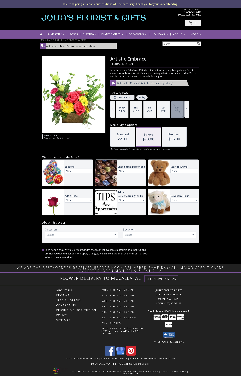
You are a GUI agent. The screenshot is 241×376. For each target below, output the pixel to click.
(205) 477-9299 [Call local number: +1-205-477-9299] (193, 14)
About (179, 34)
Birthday (89, 34)
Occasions (138, 34)
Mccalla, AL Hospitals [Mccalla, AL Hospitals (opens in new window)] (114, 358)
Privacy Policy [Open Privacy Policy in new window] (148, 371)
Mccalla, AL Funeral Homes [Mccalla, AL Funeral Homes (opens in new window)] (82, 358)
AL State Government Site (134, 363)
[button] (193, 23)
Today (142, 97)
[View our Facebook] (110, 354)
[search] (198, 43)
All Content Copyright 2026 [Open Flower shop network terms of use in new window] (90, 371)
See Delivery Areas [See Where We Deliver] (161, 279)
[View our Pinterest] (131, 354)
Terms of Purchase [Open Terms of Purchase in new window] (173, 371)
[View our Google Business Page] (120, 354)
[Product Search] (179, 44)
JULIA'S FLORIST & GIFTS (93, 17)
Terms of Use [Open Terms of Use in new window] (130, 373)
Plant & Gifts (112, 34)
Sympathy (56, 34)
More (196, 34)
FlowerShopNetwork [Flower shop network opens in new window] (122, 371)
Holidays (160, 34)
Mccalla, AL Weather (103, 363)
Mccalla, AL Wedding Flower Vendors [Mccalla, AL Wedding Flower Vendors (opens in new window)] (152, 358)
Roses (74, 34)
